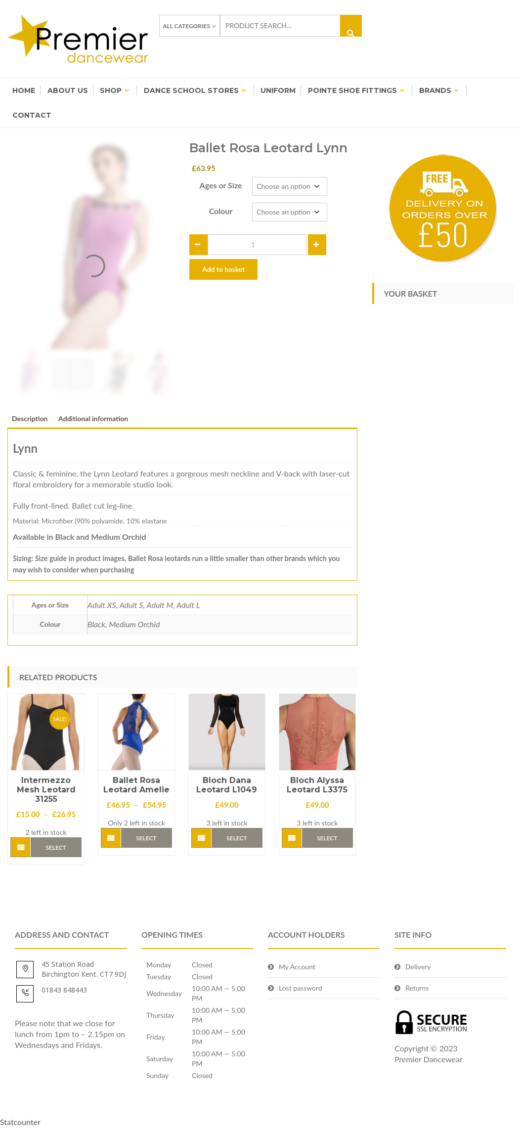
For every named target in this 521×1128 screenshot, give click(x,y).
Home (23, 90)
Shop (111, 90)
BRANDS (435, 90)
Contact (31, 115)
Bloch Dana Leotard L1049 (226, 785)
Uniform (278, 90)
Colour (221, 211)
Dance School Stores (191, 90)
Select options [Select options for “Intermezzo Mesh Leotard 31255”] (56, 850)
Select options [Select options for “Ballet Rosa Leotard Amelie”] (146, 841)
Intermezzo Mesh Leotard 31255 (46, 790)
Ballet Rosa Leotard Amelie (136, 785)
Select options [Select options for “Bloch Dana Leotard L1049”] (236, 841)
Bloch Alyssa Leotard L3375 (317, 785)
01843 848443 (64, 990)
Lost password (300, 988)
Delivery (418, 966)
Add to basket (223, 269)
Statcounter (20, 1122)
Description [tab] (30, 418)
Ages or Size (221, 185)
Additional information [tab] (93, 418)
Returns (417, 988)
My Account (297, 966)
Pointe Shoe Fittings (352, 90)
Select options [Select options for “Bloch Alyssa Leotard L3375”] (327, 841)
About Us (67, 90)
